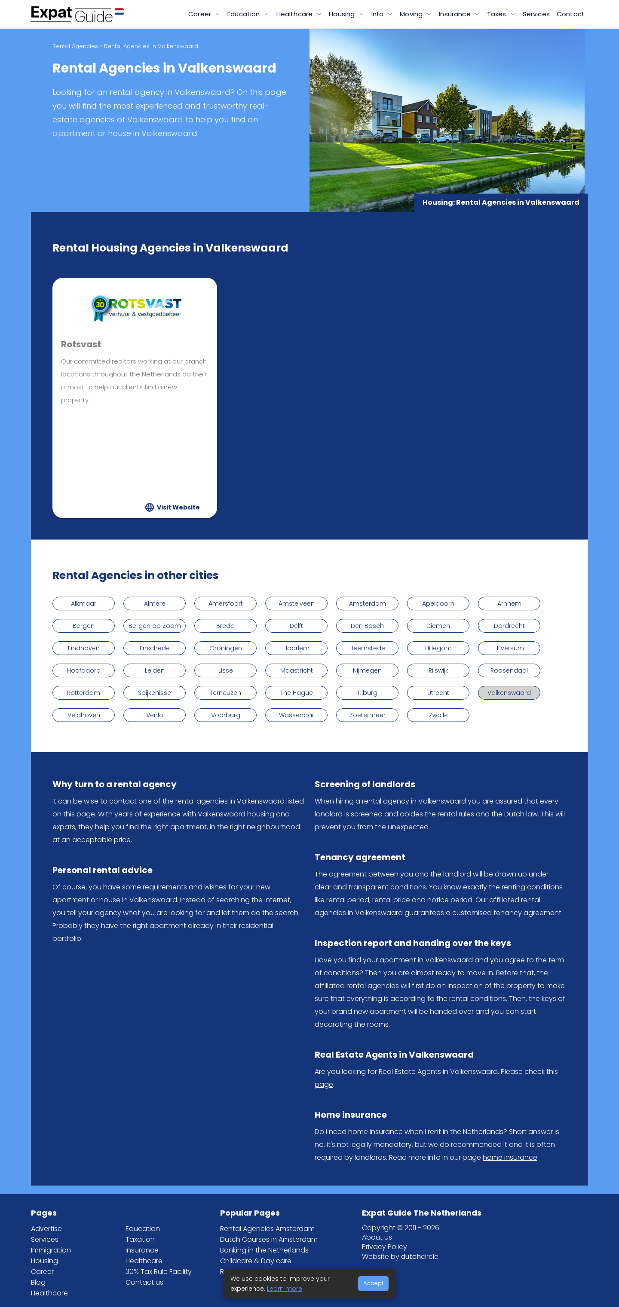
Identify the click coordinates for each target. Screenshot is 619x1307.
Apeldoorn (438, 603)
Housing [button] (342, 13)
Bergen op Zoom (155, 626)
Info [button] (378, 13)
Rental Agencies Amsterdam (267, 1229)
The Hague (296, 692)
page (324, 1084)
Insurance (142, 1250)
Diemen (438, 626)
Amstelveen (297, 603)
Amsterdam (367, 603)
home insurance (510, 1157)
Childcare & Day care (255, 1261)
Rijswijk (438, 670)
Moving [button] (412, 13)
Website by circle (400, 1257)
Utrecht (438, 692)
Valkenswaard (509, 692)
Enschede (155, 648)
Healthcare (49, 1293)
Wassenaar (296, 715)
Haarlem (296, 648)
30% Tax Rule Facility (159, 1272)
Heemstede (367, 648)
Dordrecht (509, 626)
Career (42, 1272)
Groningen (225, 648)
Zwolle (438, 715)
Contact (571, 13)
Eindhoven (84, 648)
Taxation (140, 1239)
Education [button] (244, 13)
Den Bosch (367, 626)
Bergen (84, 626)
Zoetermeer (367, 715)
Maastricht (296, 670)
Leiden (155, 670)
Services (536, 13)
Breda (225, 626)
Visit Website (178, 507)
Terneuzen (225, 692)
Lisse (225, 670)
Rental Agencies (75, 46)
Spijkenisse (154, 692)
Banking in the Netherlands (264, 1250)
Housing (44, 1261)
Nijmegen (367, 670)
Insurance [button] (455, 13)
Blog (38, 1282)
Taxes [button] (497, 13)
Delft (296, 626)
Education (143, 1229)
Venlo (154, 715)
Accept (373, 1283)
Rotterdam (83, 692)
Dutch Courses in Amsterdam (269, 1239)
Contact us (144, 1282)
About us (377, 1237)
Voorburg (225, 715)
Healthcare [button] (295, 13)
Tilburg (367, 692)
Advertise (46, 1229)
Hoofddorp (84, 670)
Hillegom (438, 648)
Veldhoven (83, 715)
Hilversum (509, 648)
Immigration (51, 1250)
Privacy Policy (384, 1247)
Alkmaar (83, 603)
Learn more (284, 1288)
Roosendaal (509, 670)
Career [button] (200, 13)
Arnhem (509, 603)
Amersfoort (225, 603)
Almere (154, 603)
